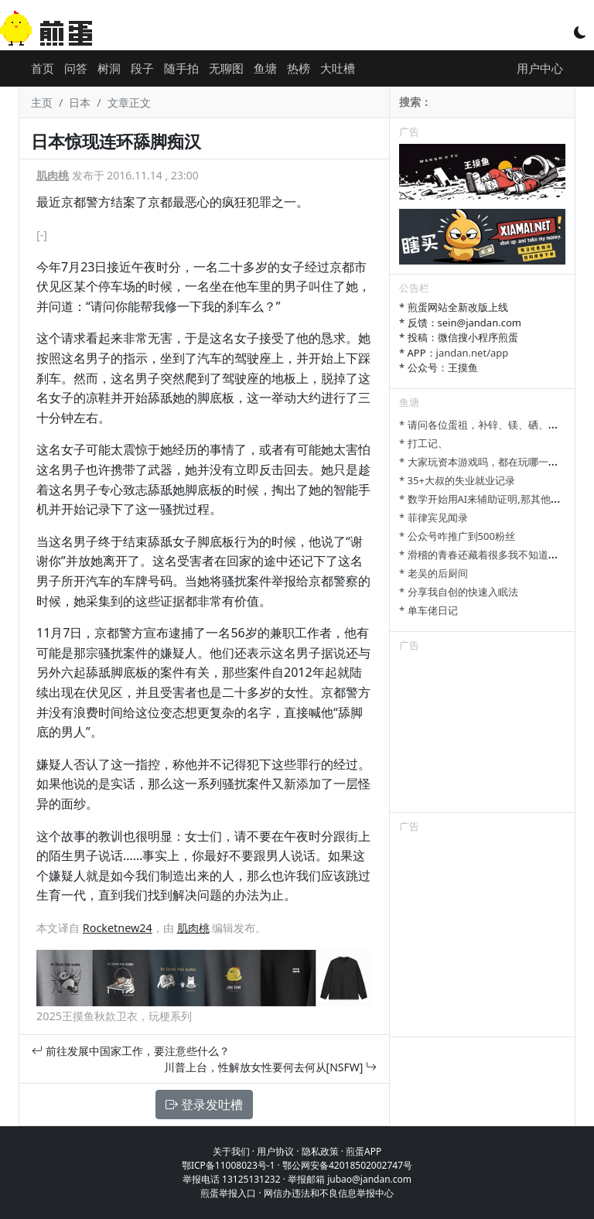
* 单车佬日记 (428, 610)
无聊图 (226, 68)
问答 (75, 68)
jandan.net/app (472, 353)
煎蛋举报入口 (228, 1193)
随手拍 (181, 68)
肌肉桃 (52, 175)
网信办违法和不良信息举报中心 (329, 1193)
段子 (142, 68)
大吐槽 (337, 68)
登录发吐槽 (204, 1104)
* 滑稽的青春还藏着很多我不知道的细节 (489, 555)
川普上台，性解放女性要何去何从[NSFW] (270, 1067)
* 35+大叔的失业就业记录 (457, 480)
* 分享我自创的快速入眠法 (458, 592)
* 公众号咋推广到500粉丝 (457, 536)
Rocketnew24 (117, 927)
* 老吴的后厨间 (433, 573)
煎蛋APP (363, 1151)
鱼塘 (265, 68)
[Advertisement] (482, 734)
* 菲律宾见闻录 (433, 517)
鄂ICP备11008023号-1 (228, 1165)
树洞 (109, 68)
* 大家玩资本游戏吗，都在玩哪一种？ (483, 462)
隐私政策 (320, 1151)
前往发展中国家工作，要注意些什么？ (131, 1050)
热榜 (298, 68)
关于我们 (231, 1151)
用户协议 (275, 1151)
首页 (42, 68)
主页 (42, 102)
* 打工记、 (423, 443)
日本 (79, 102)
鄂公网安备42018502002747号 (347, 1165)
